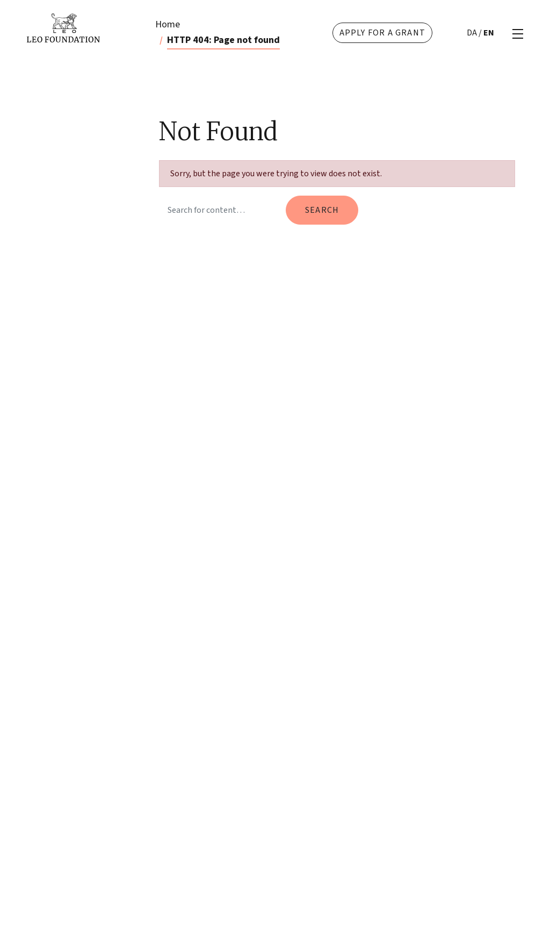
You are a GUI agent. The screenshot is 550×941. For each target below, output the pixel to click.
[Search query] (220, 210)
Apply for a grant (382, 33)
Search (322, 210)
